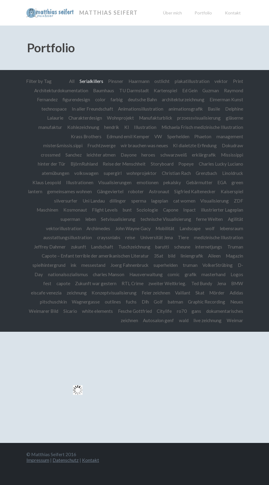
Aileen (214, 255)
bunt (127, 209)
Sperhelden (178, 136)
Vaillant (182, 292)
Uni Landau (94, 200)
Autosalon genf (158, 320)
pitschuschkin (53, 301)
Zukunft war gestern (95, 283)
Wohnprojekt (120, 117)
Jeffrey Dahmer (50, 246)
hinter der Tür (51, 163)
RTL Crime (133, 283)
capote (63, 283)
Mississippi (232, 154)
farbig (116, 99)
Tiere (183, 237)
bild (171, 255)
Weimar (235, 320)
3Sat (158, 255)
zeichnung (77, 292)
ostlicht (162, 81)
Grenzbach (206, 173)
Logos (237, 274)
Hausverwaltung (146, 274)
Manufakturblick (155, 117)
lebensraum (231, 228)
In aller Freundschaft (92, 108)
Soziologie (147, 209)
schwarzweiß (173, 154)
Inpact (189, 209)
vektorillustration (64, 228)
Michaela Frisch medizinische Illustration (202, 127)
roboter (136, 191)
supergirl (113, 173)
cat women (184, 200)
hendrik (111, 127)
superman (70, 219)
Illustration (145, 127)
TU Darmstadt (134, 90)
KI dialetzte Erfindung (195, 145)
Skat (199, 292)
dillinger (118, 200)
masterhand (213, 274)
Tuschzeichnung (134, 246)
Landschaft (102, 246)
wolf (210, 228)
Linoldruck (232, 173)
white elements (97, 311)
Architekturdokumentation (61, 90)
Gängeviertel (110, 191)
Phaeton (202, 136)
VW (158, 136)
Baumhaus (103, 90)
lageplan (159, 200)
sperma (138, 200)
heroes (148, 154)
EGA (221, 182)
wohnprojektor (141, 173)
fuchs (131, 301)
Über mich (172, 12)
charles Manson (108, 274)
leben (90, 219)
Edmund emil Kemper (128, 136)
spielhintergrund (48, 265)
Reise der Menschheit (124, 163)
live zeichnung (207, 320)
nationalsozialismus (68, 274)
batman (175, 301)
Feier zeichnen (156, 292)
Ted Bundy (201, 283)
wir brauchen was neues (144, 145)
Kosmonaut (75, 209)
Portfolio (203, 12)
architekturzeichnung (183, 99)
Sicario (70, 311)
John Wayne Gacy (133, 228)
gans (196, 311)
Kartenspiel (165, 90)
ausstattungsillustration (67, 237)
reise (130, 237)
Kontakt (233, 12)
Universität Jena (156, 237)
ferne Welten (209, 219)
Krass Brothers (86, 136)
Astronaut (159, 191)
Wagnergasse (86, 301)
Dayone (129, 154)
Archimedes (98, 228)
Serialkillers (91, 81)
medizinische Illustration (218, 237)
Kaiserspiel (232, 191)
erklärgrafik (204, 154)
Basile (214, 108)
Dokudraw (232, 145)
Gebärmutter (199, 182)
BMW (237, 283)
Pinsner (115, 81)
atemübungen (55, 173)
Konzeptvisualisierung (114, 292)
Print (238, 81)
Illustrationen (79, 182)
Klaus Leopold (46, 182)
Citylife (164, 311)
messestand (93, 265)
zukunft (78, 246)
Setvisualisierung (118, 219)
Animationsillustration (140, 108)
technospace (54, 108)
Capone (170, 209)
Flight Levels (105, 209)
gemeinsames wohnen (69, 191)
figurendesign (76, 99)
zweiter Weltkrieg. (167, 283)
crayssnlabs (108, 237)
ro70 (182, 311)
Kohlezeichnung (83, 127)
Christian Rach (176, 173)
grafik (191, 274)
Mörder (217, 292)
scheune (182, 246)
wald (184, 320)
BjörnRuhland (84, 163)
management (229, 136)
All (71, 81)
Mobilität (165, 228)
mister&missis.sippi (63, 145)
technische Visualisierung (166, 219)
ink (74, 265)
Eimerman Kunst (226, 99)
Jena (221, 283)
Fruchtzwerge (101, 145)
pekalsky (172, 182)
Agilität (235, 219)
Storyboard (162, 163)
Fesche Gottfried (135, 311)
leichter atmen (101, 154)
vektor (221, 81)
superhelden (165, 265)
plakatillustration (192, 81)
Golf (158, 301)
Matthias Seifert (108, 12)
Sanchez (73, 154)
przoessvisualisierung (199, 117)
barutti (162, 246)
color (100, 99)
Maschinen (47, 209)
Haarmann (139, 81)
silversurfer (65, 200)
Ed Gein (190, 90)
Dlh (145, 301)
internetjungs (208, 246)
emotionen (148, 182)
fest (47, 283)
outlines (113, 301)
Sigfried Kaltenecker (195, 191)
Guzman (210, 90)
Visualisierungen (114, 182)
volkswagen (86, 173)
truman (190, 265)
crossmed (50, 154)
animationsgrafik (185, 108)
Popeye (186, 163)
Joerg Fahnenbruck (129, 265)
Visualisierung (214, 200)
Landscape (190, 228)
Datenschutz (66, 460)
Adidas (236, 292)
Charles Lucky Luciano (221, 163)
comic (174, 274)
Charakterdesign (85, 117)
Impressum (37, 460)
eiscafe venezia (46, 292)
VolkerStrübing (217, 265)
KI (126, 127)
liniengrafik (191, 255)
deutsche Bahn (142, 99)
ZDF (238, 200)
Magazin (234, 255)
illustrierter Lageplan (222, 209)
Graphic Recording (206, 301)
